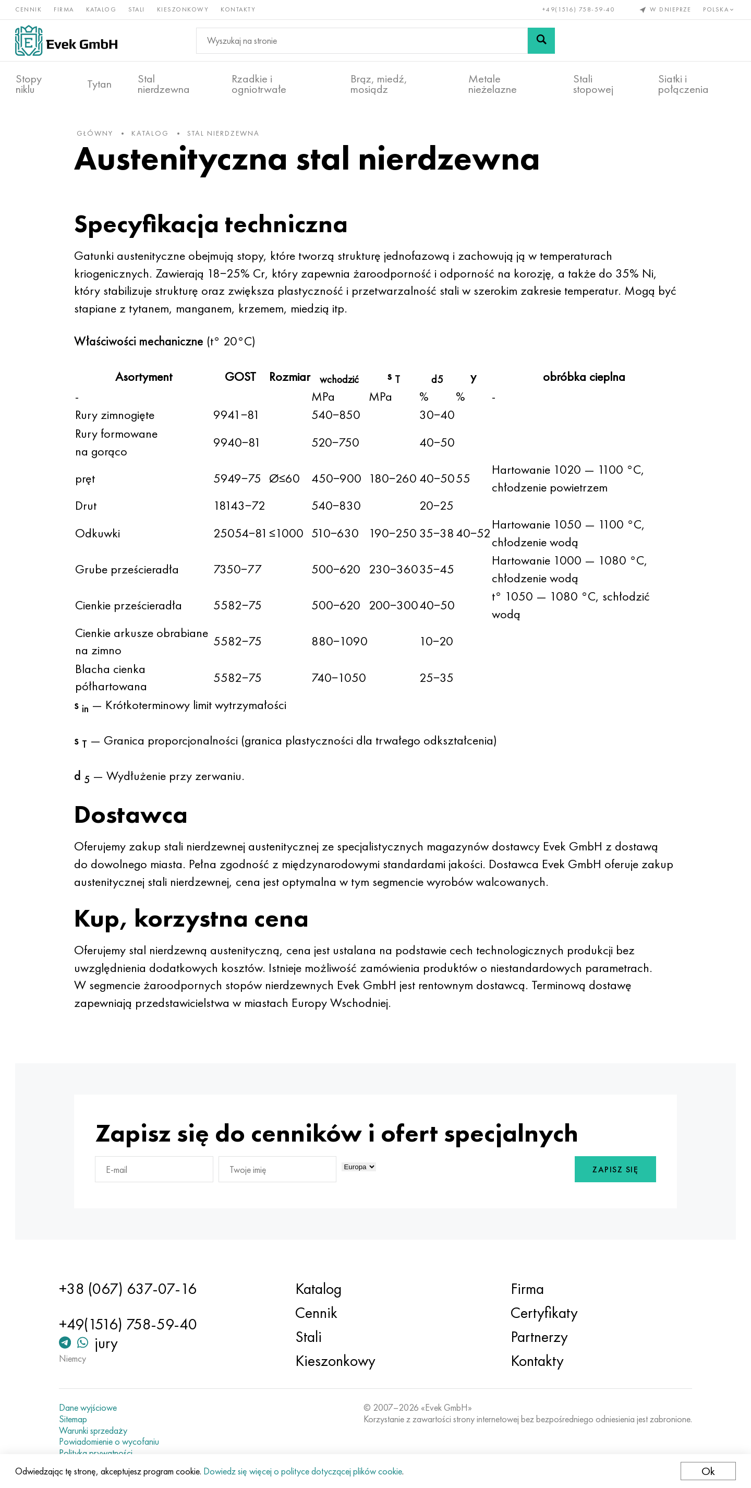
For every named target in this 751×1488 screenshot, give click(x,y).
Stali (137, 9)
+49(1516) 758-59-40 (578, 9)
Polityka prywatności (98, 1453)
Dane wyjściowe (90, 1407)
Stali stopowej (593, 84)
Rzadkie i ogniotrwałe (259, 84)
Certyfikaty (543, 1312)
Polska (719, 9)
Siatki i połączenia (683, 84)
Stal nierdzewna (164, 84)
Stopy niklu (29, 84)
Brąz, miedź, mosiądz (378, 84)
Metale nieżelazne (492, 84)
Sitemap (75, 1419)
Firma (64, 9)
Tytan (99, 84)
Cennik (29, 9)
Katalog (102, 9)
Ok (707, 1471)
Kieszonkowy (184, 9)
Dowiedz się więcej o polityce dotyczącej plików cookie (303, 1471)
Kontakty (238, 9)
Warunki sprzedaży (95, 1430)
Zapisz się (613, 1171)
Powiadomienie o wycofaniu (111, 1441)
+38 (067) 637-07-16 (130, 1288)
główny (97, 135)
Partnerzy (538, 1336)
